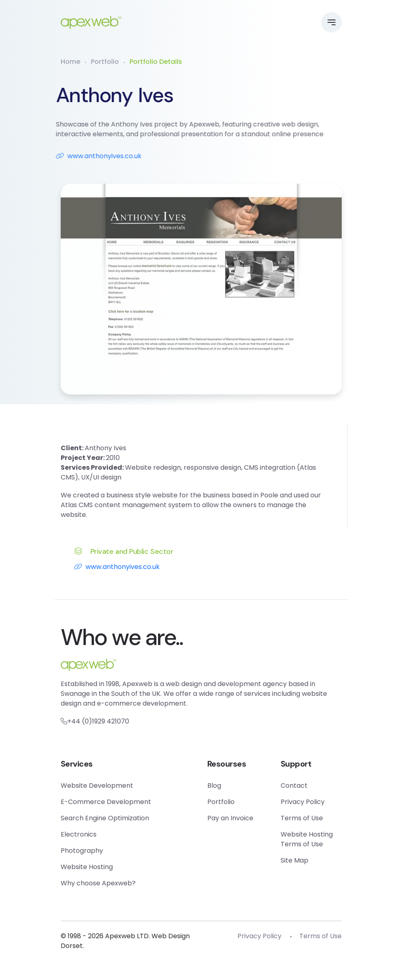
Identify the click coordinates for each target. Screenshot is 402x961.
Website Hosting (87, 867)
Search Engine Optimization (105, 818)
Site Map (294, 860)
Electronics (79, 834)
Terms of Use (302, 818)
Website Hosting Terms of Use (307, 839)
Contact (294, 785)
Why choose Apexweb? (98, 883)
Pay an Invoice (230, 818)
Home (70, 61)
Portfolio (105, 61)
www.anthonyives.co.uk (89, 156)
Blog (214, 785)
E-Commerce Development (106, 801)
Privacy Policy (303, 801)
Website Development (97, 785)
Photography (82, 850)
